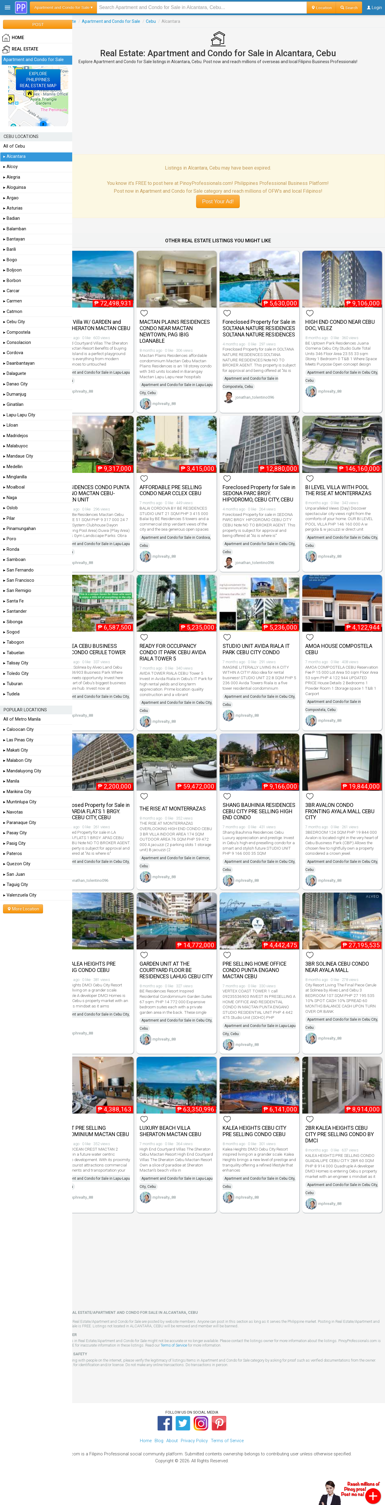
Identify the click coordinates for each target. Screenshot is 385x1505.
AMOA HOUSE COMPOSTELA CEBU (344, 654)
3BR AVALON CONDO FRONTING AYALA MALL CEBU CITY (338, 818)
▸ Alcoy (10, 166)
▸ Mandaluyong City (22, 771)
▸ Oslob (10, 507)
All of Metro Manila (22, 719)
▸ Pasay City (15, 832)
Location (321, 7)
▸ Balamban (14, 228)
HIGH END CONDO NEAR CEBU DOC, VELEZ (338, 321)
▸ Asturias (13, 208)
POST (38, 24)
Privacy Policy (194, 1463)
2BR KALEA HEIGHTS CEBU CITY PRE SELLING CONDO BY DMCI (342, 1151)
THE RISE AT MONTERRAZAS (189, 816)
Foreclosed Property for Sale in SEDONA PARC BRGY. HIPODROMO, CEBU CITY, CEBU (267, 494)
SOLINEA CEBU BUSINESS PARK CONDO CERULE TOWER (108, 657)
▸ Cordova (13, 352)
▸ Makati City (15, 750)
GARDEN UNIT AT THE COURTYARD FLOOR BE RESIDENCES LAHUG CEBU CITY (186, 988)
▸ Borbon (12, 280)
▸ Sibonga (13, 621)
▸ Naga (10, 497)
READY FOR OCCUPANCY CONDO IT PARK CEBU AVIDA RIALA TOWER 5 (189, 657)
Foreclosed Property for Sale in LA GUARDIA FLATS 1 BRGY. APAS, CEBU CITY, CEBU (112, 821)
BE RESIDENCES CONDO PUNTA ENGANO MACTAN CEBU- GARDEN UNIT (108, 491)
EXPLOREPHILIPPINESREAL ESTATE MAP (38, 79)
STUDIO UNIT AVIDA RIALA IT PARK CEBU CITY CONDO (266, 654)
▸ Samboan (14, 559)
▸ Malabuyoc (15, 446)
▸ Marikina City (17, 791)
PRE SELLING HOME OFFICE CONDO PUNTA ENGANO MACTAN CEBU (265, 985)
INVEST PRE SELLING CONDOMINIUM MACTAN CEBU (107, 1151)
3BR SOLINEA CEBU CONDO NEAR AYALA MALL (342, 982)
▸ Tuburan (13, 683)
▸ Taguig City (15, 884)
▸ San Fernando (18, 570)
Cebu (172, 21)
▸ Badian (11, 218)
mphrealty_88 (102, 399)
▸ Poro (9, 538)
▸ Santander (15, 611)
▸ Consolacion (17, 342)
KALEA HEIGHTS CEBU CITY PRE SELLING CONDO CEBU (265, 1148)
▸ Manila (11, 781)
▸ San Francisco (18, 580)
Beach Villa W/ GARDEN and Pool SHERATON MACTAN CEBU (110, 324)
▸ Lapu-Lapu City (19, 415)
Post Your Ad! (228, 201)
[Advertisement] (228, 109)
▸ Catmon (12, 311)
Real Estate (86, 21)
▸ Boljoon (12, 270)
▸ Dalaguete (14, 373)
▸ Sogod (11, 632)
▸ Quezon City (16, 863)
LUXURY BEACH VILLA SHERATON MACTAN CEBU (186, 1148)
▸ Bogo (10, 259)
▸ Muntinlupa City (19, 802)
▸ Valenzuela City (19, 895)
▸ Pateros (12, 853)
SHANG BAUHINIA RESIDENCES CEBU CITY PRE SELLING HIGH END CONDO (266, 818)
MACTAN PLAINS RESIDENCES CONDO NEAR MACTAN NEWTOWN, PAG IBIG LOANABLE (187, 327)
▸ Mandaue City (18, 456)
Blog (159, 1463)
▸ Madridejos (15, 435)
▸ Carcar (11, 290)
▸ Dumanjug (14, 394)
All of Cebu (14, 146)
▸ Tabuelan (13, 652)
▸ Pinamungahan (19, 528)
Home (146, 1463)
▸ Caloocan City (18, 729)
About (172, 1463)
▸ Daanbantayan (19, 363)
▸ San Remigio (17, 590)
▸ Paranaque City (19, 822)
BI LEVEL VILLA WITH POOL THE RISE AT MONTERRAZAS (344, 488)
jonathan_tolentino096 (265, 405)
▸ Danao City (15, 384)
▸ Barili (9, 249)
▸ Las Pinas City (18, 740)
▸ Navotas (13, 812)
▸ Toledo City (16, 673)
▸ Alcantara (14, 156)
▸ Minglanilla (15, 477)
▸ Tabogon (13, 642)
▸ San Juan (14, 874)
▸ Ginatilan (13, 404)
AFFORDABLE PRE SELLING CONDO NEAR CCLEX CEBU (187, 488)
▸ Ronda (11, 549)
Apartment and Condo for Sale (132, 21)
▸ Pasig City (14, 843)
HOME (13, 38)
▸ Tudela (11, 694)
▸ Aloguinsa (14, 187)
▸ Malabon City (17, 760)
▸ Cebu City (14, 321)
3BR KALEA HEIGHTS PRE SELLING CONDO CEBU (107, 982)
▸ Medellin (13, 466)
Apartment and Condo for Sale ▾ (63, 7)
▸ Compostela (16, 332)
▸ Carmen (12, 301)
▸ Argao (11, 198)
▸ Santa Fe (13, 601)
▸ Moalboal (14, 487)
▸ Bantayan (14, 239)
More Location (23, 908)
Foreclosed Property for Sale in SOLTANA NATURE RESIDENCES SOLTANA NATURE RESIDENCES (267, 327)
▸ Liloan (10, 425)
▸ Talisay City (15, 663)
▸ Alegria (11, 177)
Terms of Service (238, 1368)
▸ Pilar (9, 518)
